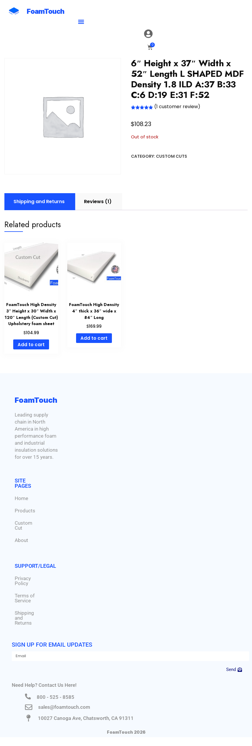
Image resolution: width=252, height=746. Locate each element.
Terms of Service (25, 598)
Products (25, 511)
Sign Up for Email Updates (52, 644)
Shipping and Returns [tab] (39, 201)
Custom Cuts (171, 156)
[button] (81, 21)
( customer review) (177, 106)
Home (21, 498)
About (21, 540)
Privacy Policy (23, 580)
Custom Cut (23, 525)
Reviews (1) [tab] (98, 201)
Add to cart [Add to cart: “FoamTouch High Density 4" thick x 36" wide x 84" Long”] (93, 338)
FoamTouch (45, 11)
